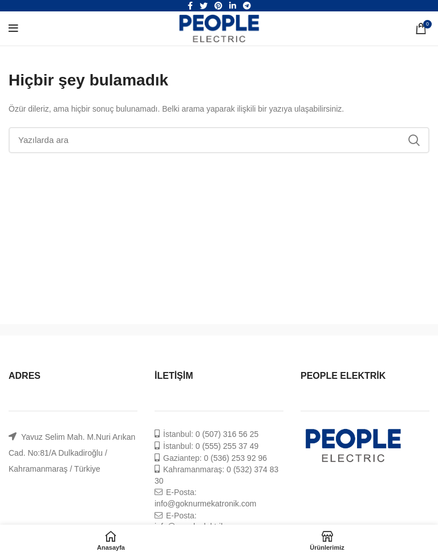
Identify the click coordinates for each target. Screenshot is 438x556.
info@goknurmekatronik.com (205, 503)
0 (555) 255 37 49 (227, 446)
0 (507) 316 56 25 (227, 434)
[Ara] (219, 140)
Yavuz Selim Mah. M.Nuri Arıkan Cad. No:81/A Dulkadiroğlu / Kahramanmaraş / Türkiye (72, 452)
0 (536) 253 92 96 (235, 458)
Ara (414, 140)
